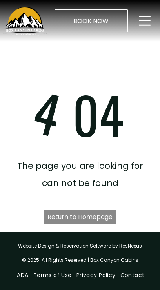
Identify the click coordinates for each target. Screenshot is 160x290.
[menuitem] (22, 275)
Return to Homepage (80, 216)
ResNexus (130, 246)
